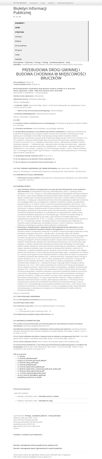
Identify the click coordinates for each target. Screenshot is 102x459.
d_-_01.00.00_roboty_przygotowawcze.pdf (32, 373)
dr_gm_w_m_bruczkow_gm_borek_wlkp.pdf (32, 360)
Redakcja (18, 41)
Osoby (43, 3)
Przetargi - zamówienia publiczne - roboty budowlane (43, 416)
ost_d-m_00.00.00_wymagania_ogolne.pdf (32, 375)
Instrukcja (18, 37)
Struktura (51, 3)
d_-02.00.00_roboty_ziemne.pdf (28, 363)
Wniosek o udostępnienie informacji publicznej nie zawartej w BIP (35, 445)
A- (14, 17)
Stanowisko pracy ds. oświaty (49, 396)
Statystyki (18, 59)
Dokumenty (34, 3)
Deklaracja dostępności (65, 3)
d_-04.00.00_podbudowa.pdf (27, 365)
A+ (20, 17)
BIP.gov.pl (18, 50)
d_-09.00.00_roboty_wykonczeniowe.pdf (31, 371)
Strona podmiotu (21, 46)
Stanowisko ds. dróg (45, 401)
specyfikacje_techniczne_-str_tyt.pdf (29, 377)
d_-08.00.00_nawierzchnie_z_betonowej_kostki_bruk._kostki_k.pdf (39, 369)
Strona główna (19, 2)
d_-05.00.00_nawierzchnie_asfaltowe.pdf (31, 367)
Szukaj (17, 55)
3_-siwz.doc (21, 356)
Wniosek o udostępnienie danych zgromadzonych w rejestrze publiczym (37, 448)
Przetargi (37, 62)
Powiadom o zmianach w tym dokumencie (27, 435)
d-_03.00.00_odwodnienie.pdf (27, 358)
